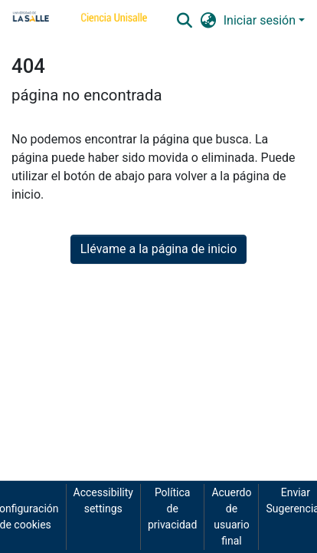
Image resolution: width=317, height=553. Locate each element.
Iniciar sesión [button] (261, 20)
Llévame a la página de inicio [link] (158, 249)
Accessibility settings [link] (103, 500)
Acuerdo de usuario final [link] (231, 516)
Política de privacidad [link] (172, 508)
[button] (184, 21)
